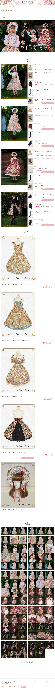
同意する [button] (23, 686)
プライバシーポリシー (7, 686)
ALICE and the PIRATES (15, 15)
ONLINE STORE (47, 102)
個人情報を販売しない (7, 684)
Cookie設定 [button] (17, 686)
